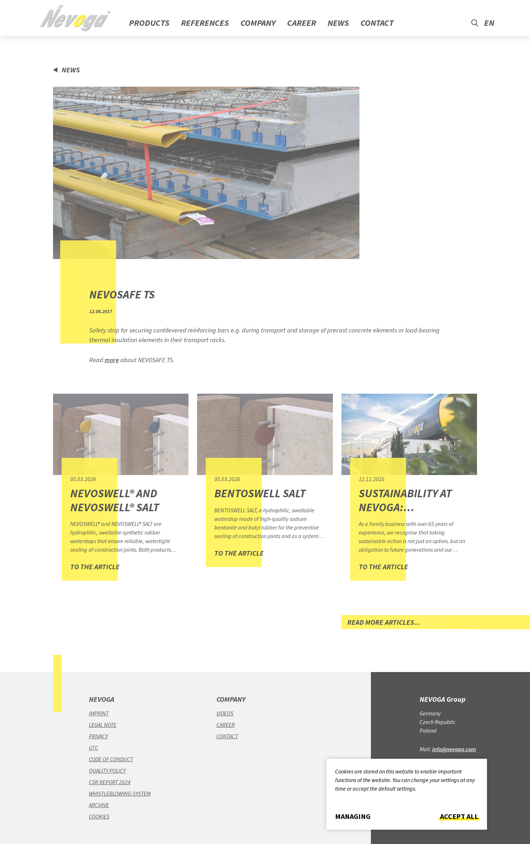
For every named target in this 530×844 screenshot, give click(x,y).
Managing (353, 816)
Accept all (459, 816)
